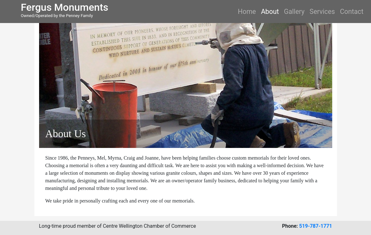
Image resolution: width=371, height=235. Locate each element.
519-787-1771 (315, 226)
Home (247, 11)
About (270, 11)
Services (322, 11)
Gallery (294, 11)
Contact (351, 11)
